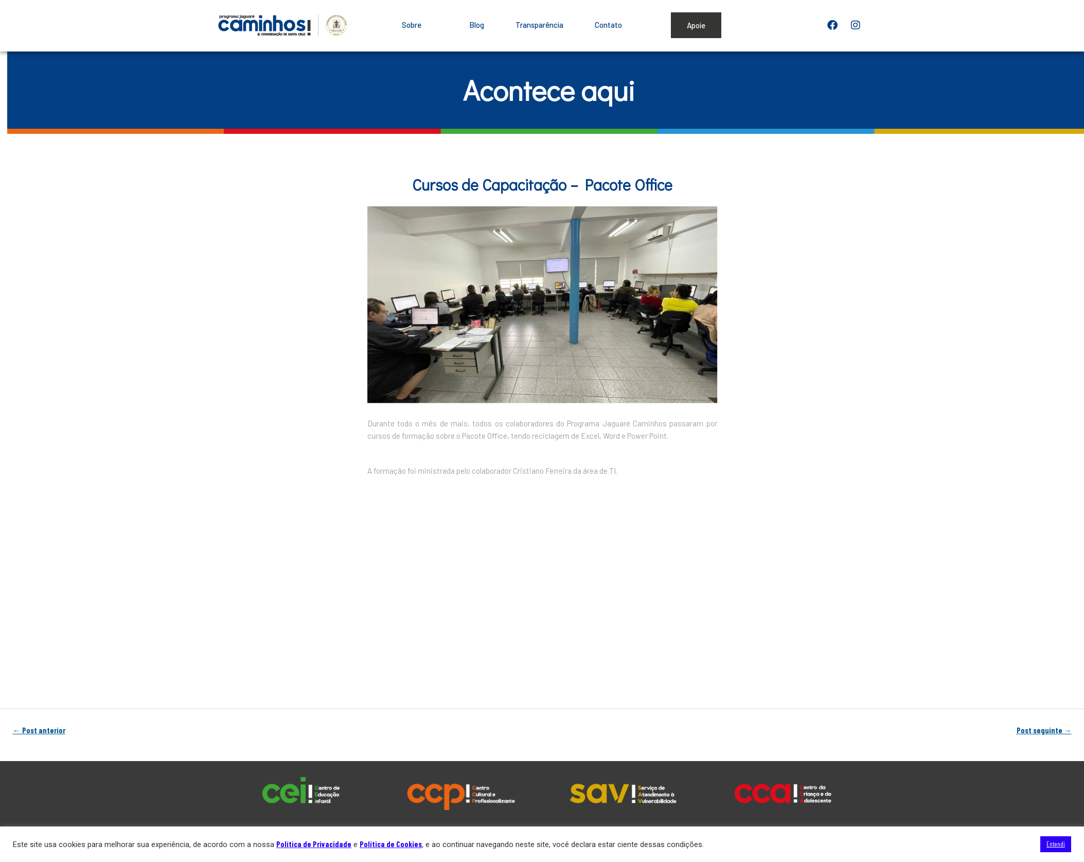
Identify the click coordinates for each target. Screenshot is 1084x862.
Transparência (539, 24)
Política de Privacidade (313, 844)
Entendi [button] (1055, 844)
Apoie (696, 25)
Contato (608, 24)
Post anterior (39, 731)
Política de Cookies (391, 844)
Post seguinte (1044, 731)
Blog (476, 24)
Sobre (420, 24)
